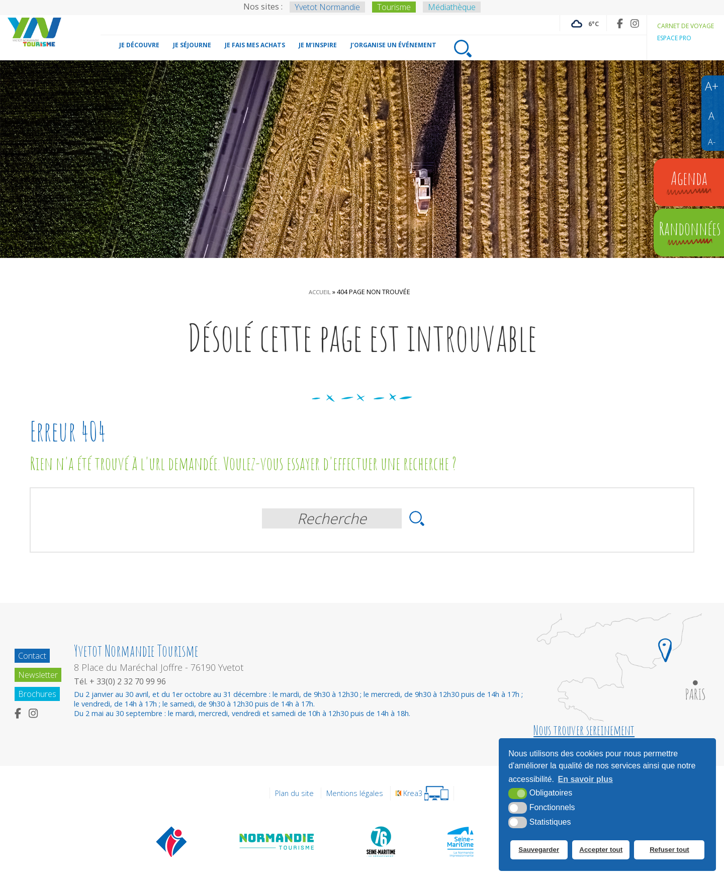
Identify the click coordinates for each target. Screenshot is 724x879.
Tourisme (394, 7)
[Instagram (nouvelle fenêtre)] (627, 23)
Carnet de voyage (682, 25)
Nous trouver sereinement (584, 730)
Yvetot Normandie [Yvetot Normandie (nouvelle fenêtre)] (327, 7)
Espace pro (670, 37)
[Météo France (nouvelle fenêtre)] (574, 23)
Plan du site (291, 793)
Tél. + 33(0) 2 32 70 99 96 (126, 681)
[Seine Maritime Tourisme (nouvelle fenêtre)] (460, 841)
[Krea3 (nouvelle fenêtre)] (425, 793)
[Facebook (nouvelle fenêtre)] (612, 23)
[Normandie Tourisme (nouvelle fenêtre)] (277, 841)
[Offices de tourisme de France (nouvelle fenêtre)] (172, 841)
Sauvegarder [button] (538, 851)
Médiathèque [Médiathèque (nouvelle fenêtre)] (452, 7)
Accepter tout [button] (602, 851)
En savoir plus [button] (585, 782)
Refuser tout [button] (671, 851)
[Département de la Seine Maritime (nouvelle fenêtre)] (380, 841)
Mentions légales (354, 793)
